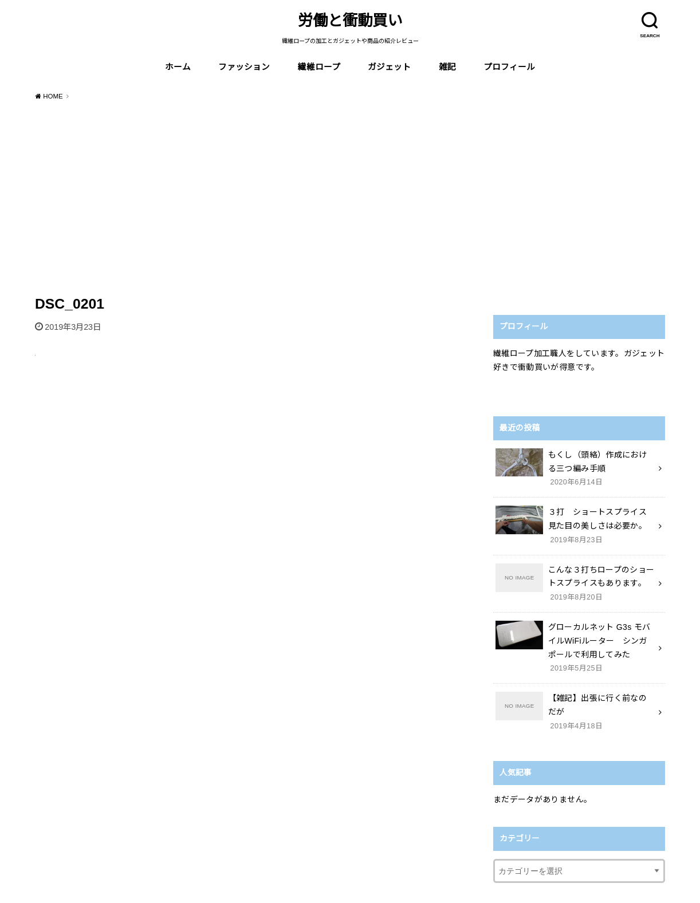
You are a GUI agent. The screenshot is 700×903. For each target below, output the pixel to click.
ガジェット (389, 67)
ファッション (244, 67)
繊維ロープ (319, 67)
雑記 (447, 67)
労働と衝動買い (350, 20)
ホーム (178, 67)
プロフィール (509, 67)
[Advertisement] (350, 196)
